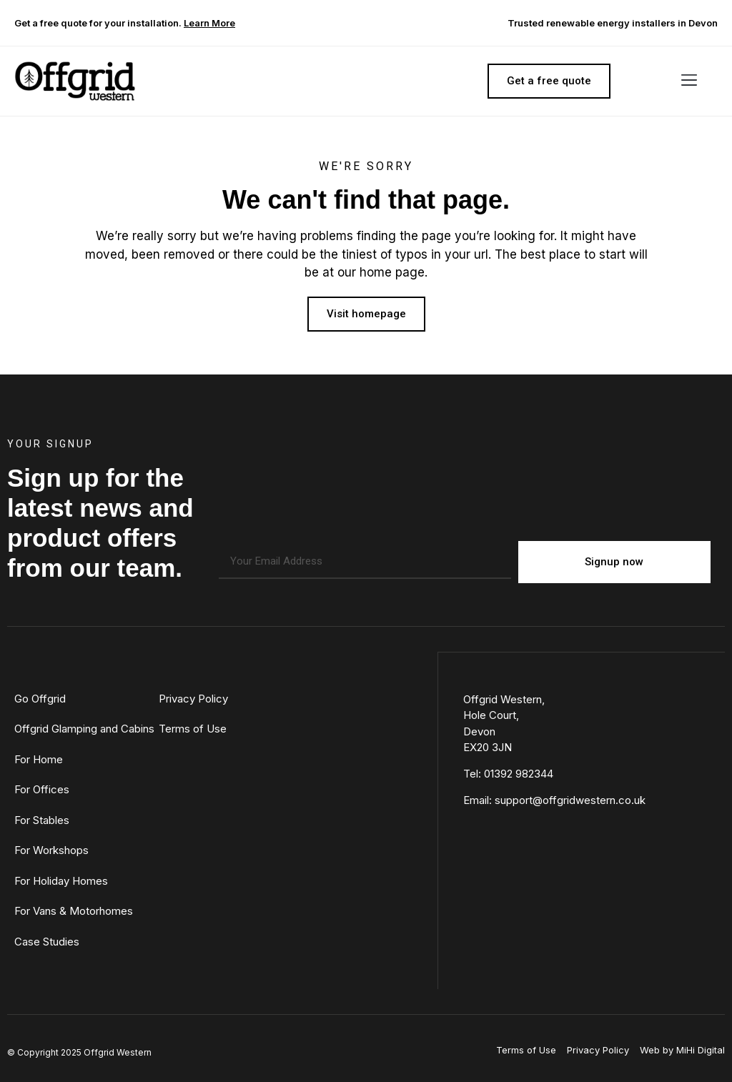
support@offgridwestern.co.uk (570, 799)
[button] (689, 81)
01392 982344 (518, 773)
